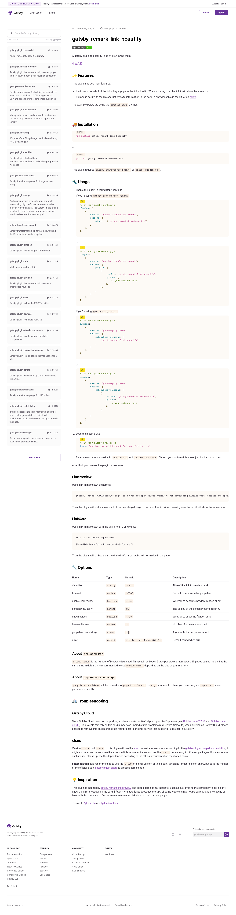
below (193, 97)
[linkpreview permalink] (70, 477)
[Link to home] (15, 13)
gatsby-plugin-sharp (106, 767)
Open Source (38, 12)
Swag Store (78, 858)
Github (12, 886)
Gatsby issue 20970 (194, 721)
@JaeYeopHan (109, 803)
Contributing (78, 854)
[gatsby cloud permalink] (70, 713)
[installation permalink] (70, 124)
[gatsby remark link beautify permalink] (70, 39)
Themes (44, 862)
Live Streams (78, 870)
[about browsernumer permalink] (70, 654)
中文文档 (77, 63)
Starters (44, 870)
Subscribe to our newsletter (204, 829)
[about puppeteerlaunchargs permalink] (70, 677)
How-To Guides (14, 866)
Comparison (46, 854)
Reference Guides (16, 870)
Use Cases (45, 875)
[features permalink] (70, 75)
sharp (137, 748)
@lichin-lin (90, 803)
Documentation (14, 854)
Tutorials (11, 862)
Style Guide (78, 866)
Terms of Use (202, 905)
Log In (223, 4)
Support (215, 4)
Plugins (43, 858)
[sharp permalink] (70, 741)
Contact (206, 12)
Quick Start (12, 858)
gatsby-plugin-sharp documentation (205, 748)
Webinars (109, 854)
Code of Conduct (80, 862)
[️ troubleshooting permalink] (70, 701)
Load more (34, 457)
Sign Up (221, 12)
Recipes (43, 866)
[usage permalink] (70, 182)
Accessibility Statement (98, 905)
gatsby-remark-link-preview (116, 787)
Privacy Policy (221, 905)
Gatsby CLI (12, 879)
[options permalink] (70, 567)
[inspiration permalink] (70, 779)
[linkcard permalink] (70, 519)
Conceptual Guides (16, 875)
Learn (53, 12)
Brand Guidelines (123, 905)
